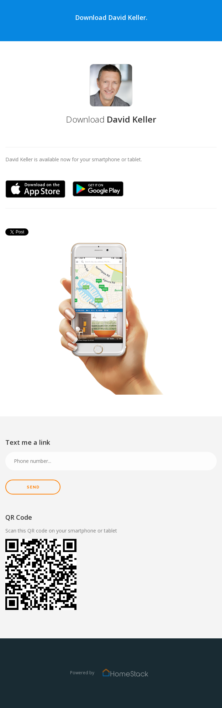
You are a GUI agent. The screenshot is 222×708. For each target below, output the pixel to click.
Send (33, 487)
